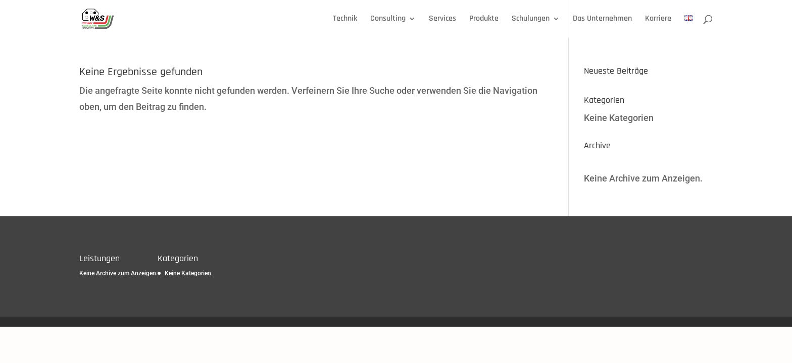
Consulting (388, 19)
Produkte (484, 19)
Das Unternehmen (602, 19)
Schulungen (531, 19)
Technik (345, 19)
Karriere (658, 19)
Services (442, 19)
